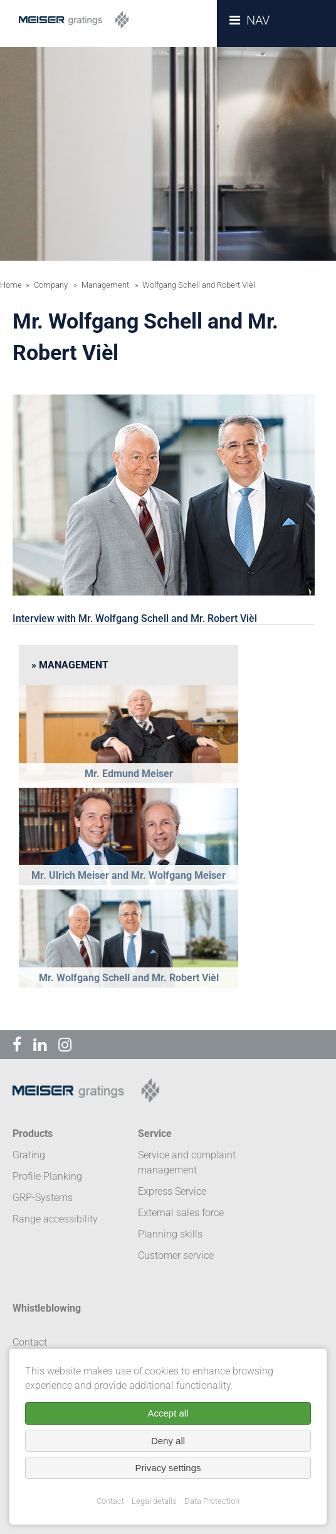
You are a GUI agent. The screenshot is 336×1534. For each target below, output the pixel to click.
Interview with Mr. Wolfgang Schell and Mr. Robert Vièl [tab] (135, 618)
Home (11, 285)
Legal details (154, 1501)
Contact (110, 1501)
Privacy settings (168, 1467)
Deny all (168, 1440)
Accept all (167, 1413)
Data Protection (211, 1501)
